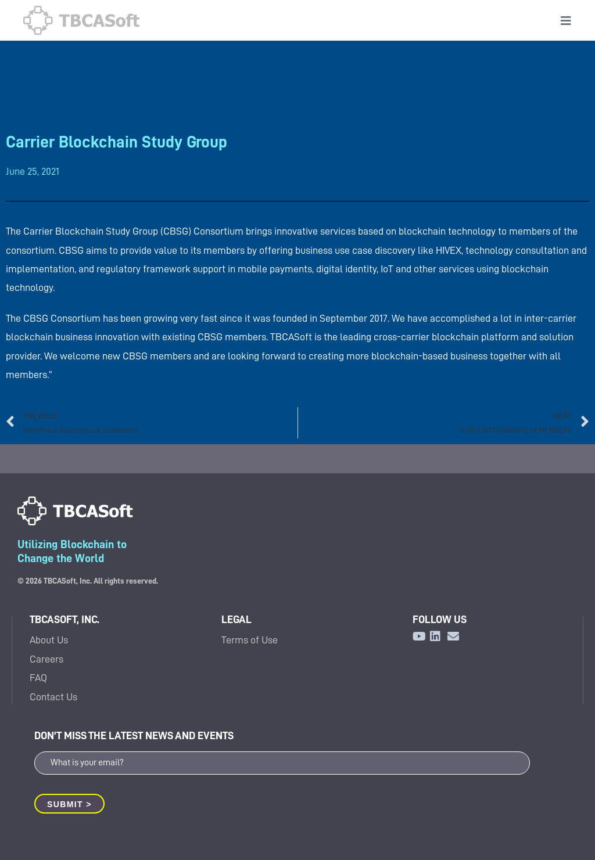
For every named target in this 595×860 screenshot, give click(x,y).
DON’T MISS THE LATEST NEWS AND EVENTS (134, 735)
